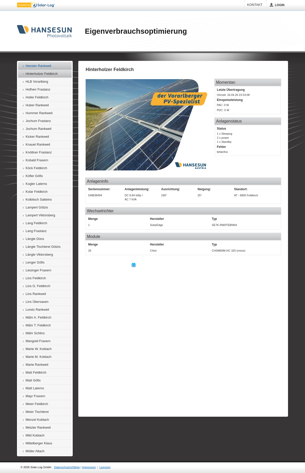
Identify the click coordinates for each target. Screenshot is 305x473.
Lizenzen (104, 467)
